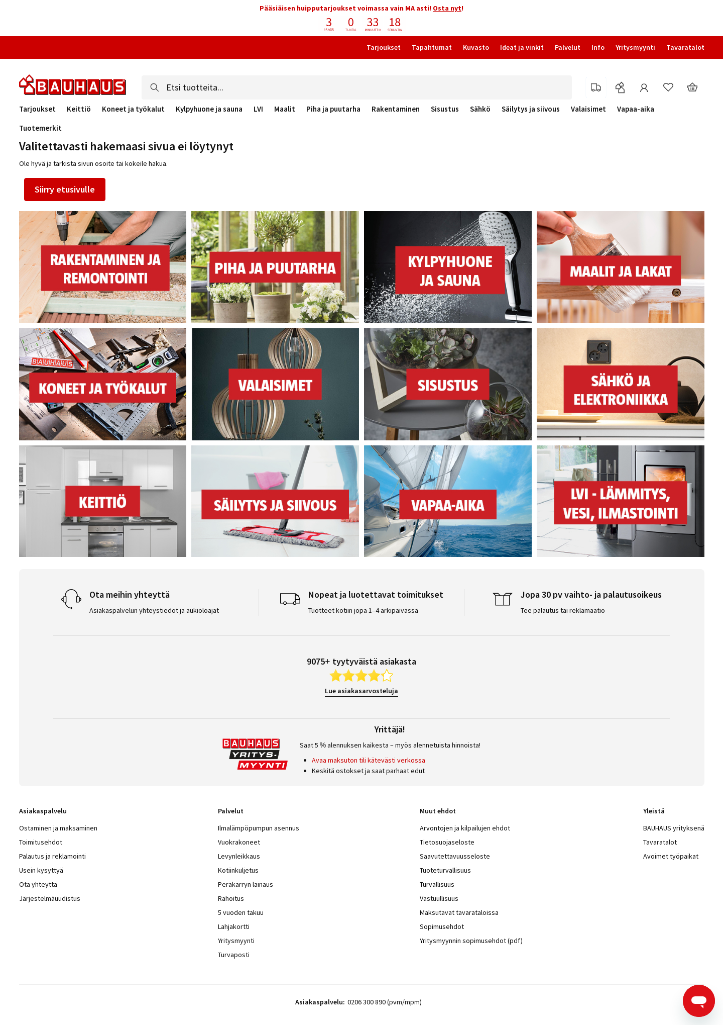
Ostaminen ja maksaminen (58, 827)
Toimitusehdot (40, 842)
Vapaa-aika (635, 109)
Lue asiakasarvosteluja (361, 690)
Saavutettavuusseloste (455, 856)
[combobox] (357, 87)
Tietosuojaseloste (447, 842)
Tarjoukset (384, 47)
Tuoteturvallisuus (445, 870)
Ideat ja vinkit (522, 47)
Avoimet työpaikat (670, 856)
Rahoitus (231, 898)
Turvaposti (234, 954)
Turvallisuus (437, 884)
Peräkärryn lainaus (245, 884)
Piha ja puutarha (333, 109)
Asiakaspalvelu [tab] (43, 810)
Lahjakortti (234, 926)
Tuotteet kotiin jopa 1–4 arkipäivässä (363, 610)
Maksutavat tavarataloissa (459, 912)
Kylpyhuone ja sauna (209, 109)
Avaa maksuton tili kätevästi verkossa (368, 760)
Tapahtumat (432, 47)
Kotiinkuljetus (238, 870)
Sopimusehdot (442, 926)
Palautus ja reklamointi (52, 856)
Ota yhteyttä (38, 884)
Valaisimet (588, 109)
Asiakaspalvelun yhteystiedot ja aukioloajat (154, 610)
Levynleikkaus (239, 856)
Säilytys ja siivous (531, 109)
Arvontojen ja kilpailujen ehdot (465, 827)
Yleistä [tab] (654, 810)
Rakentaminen (396, 109)
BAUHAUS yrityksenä (673, 827)
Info (598, 47)
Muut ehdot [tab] (438, 810)
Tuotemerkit (40, 128)
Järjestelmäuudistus (49, 898)
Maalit (284, 109)
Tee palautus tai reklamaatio (563, 610)
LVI (258, 109)
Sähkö (480, 109)
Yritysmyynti (635, 47)
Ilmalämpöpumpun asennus (258, 827)
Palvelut (567, 47)
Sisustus (445, 109)
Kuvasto (476, 47)
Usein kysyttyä (41, 870)
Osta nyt (447, 8)
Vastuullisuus (439, 898)
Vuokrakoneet (239, 842)
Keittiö (79, 109)
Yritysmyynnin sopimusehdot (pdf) (471, 940)
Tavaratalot (685, 47)
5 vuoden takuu (241, 912)
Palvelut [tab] (231, 810)
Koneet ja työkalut (133, 109)
